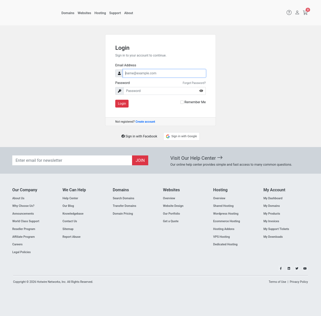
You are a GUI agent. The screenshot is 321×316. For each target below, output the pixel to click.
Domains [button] (67, 13)
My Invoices (271, 221)
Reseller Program (23, 229)
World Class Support (25, 221)
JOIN (140, 160)
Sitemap (67, 229)
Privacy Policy (299, 282)
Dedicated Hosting (225, 244)
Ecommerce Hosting (226, 221)
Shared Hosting (223, 206)
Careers (17, 244)
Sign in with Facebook (139, 136)
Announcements (23, 213)
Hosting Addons (223, 229)
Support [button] (115, 13)
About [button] (128, 13)
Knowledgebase (72, 213)
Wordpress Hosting (225, 213)
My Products (271, 213)
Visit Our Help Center (196, 158)
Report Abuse (71, 237)
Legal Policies (21, 252)
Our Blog (68, 206)
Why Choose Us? (23, 206)
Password (122, 83)
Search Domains (123, 198)
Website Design (173, 206)
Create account (145, 121)
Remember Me (195, 102)
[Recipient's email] (72, 160)
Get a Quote (171, 221)
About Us (18, 198)
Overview (169, 198)
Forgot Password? (194, 83)
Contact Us (69, 221)
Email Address (125, 65)
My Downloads (273, 237)
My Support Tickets (276, 229)
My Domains (271, 206)
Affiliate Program (23, 237)
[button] (181, 136)
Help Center (70, 198)
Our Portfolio (171, 213)
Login (122, 103)
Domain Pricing (123, 213)
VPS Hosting (221, 237)
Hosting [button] (100, 13)
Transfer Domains (124, 206)
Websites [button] (84, 13)
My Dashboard (273, 198)
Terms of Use (277, 282)
